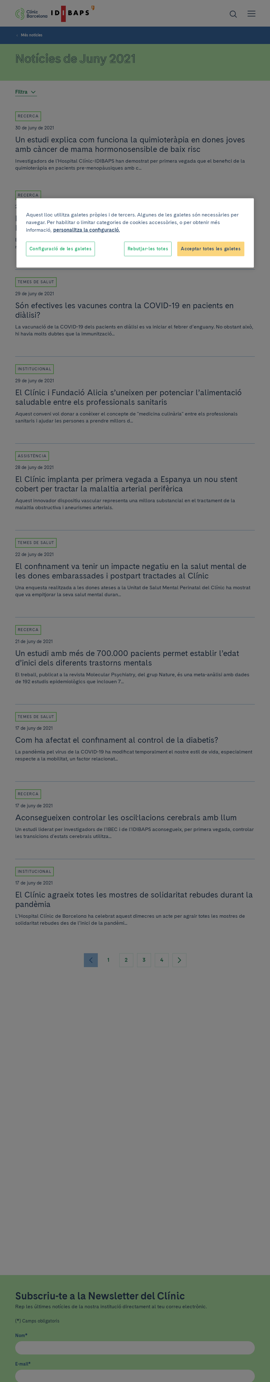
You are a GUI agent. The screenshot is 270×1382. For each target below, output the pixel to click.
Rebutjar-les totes (148, 248)
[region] (135, 233)
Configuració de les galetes (60, 248)
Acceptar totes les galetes (211, 248)
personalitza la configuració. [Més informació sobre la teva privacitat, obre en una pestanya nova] (86, 230)
